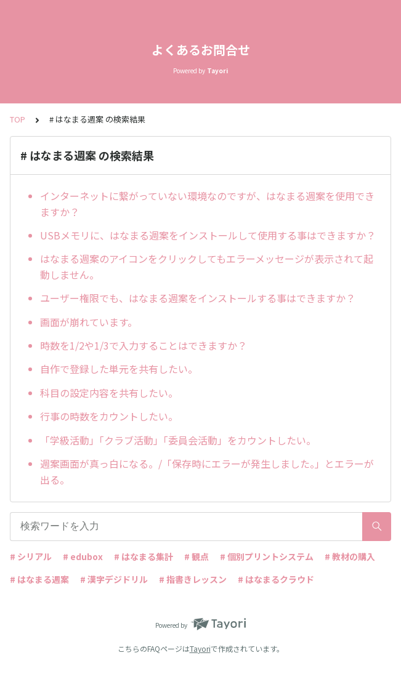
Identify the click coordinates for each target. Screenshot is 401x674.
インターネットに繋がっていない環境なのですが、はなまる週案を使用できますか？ (207, 203)
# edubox (83, 556)
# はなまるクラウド (276, 579)
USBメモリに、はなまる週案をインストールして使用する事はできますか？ (208, 235)
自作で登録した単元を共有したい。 (119, 368)
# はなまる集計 (143, 556)
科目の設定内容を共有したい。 (109, 392)
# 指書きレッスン (193, 579)
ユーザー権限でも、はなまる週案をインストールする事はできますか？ (197, 298)
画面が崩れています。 (88, 322)
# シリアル (31, 556)
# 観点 (196, 556)
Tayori (200, 648)
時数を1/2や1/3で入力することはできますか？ (143, 345)
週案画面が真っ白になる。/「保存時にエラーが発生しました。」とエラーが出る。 (207, 471)
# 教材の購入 (350, 556)
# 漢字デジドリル (114, 579)
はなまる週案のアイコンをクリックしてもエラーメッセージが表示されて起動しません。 (206, 266)
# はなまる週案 (39, 579)
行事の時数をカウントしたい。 (109, 416)
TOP (17, 119)
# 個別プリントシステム (267, 556)
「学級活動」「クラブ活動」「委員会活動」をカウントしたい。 (178, 440)
